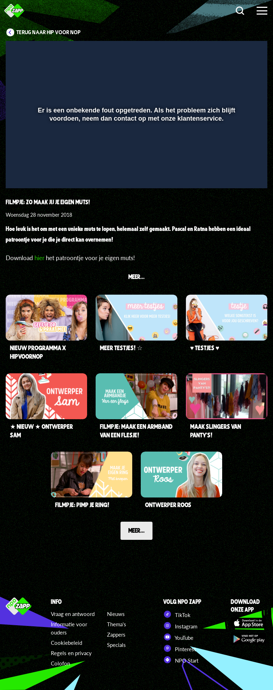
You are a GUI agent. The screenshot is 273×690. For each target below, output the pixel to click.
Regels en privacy (71, 653)
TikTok (177, 614)
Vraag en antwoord (73, 614)
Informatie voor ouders (69, 628)
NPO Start (180, 659)
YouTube (178, 637)
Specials (116, 645)
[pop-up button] (238, 172)
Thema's (116, 624)
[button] (20, 172)
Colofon (60, 663)
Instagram (180, 625)
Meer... (136, 530)
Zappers (116, 634)
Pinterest (179, 648)
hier (39, 258)
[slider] (135, 157)
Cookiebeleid (66, 642)
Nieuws (116, 614)
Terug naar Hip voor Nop (48, 32)
